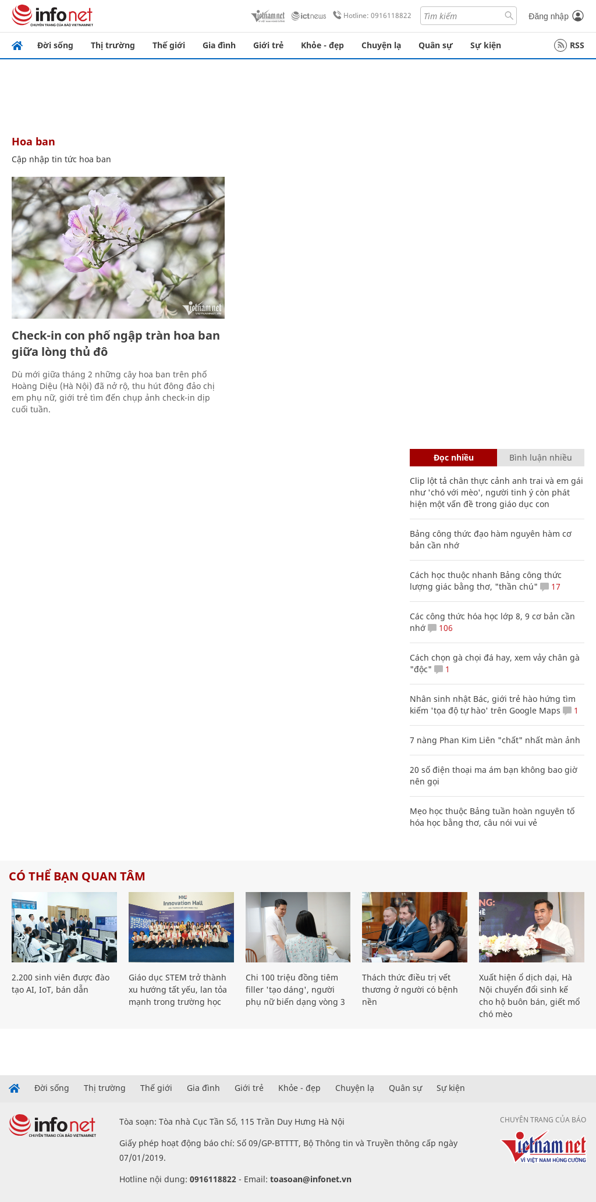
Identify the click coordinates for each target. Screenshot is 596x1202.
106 (440, 627)
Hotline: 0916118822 (370, 15)
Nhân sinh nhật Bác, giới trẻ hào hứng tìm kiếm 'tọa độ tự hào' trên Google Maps (493, 704)
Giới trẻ (268, 45)
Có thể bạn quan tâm (77, 876)
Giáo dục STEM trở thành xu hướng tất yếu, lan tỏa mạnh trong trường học (178, 989)
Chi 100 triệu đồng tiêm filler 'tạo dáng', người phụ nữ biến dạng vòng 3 (295, 989)
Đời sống (55, 45)
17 (550, 586)
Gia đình (219, 45)
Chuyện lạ (381, 45)
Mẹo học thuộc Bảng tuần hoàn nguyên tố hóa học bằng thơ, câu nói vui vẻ (492, 816)
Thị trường (113, 45)
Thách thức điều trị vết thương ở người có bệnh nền (410, 989)
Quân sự (435, 45)
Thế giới (168, 45)
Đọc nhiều (454, 457)
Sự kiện (485, 45)
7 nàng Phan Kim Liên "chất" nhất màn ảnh (495, 740)
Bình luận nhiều (540, 457)
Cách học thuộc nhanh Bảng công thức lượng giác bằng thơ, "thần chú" (486, 580)
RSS (569, 45)
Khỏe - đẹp (322, 45)
